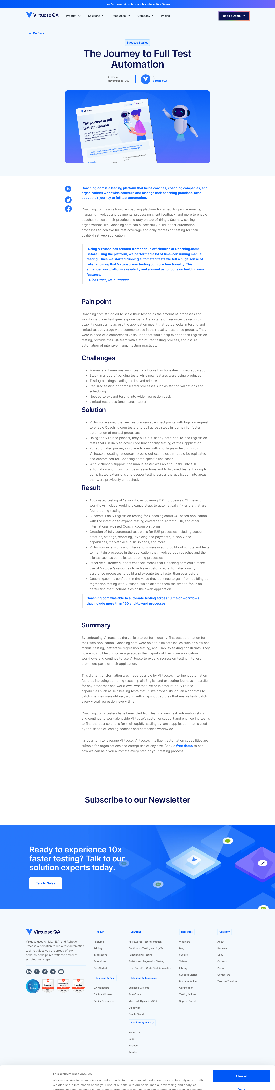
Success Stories (188, 974)
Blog (181, 948)
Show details (62, 1082)
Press (220, 968)
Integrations (100, 954)
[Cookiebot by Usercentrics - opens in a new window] (26, 1082)
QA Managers (101, 987)
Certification (186, 987)
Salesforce (135, 994)
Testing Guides (187, 994)
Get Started (100, 968)
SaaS (132, 1038)
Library (183, 968)
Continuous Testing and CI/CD (146, 948)
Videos (183, 961)
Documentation (188, 981)
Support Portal (187, 1001)
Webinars (184, 941)
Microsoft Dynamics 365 (143, 1001)
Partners (222, 948)
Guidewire (135, 1007)
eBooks (183, 954)
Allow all (241, 1052)
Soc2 (220, 954)
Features (99, 941)
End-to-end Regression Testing (146, 961)
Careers (222, 961)
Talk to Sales (45, 883)
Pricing (98, 948)
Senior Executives (104, 1001)
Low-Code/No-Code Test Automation (150, 968)
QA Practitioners (103, 994)
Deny (241, 1065)
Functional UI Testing (140, 954)
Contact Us (223, 974)
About (220, 941)
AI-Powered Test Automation (145, 941)
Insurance (134, 1032)
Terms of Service (227, 981)
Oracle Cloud (136, 1014)
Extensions (100, 961)
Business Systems (139, 987)
